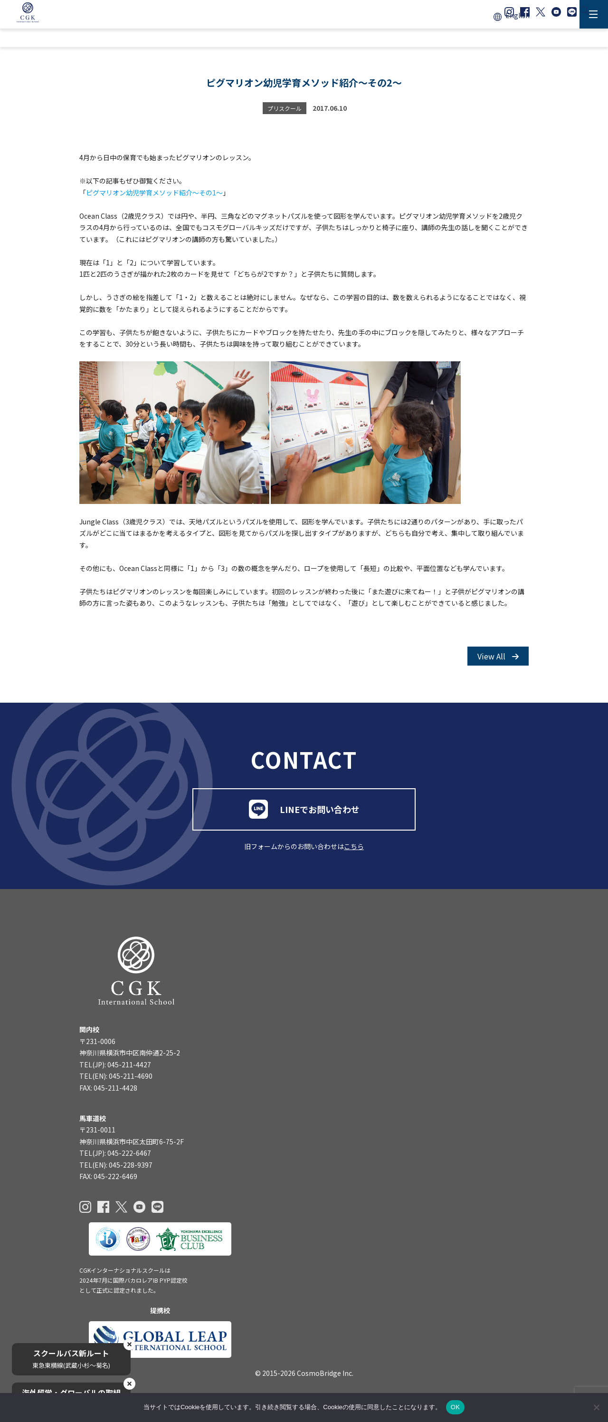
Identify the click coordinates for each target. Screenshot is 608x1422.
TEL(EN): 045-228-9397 (115, 1169)
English (517, 15)
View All (498, 658)
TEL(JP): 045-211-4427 (115, 1069)
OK (455, 1407)
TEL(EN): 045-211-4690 (115, 1080)
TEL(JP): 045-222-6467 (115, 1158)
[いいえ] (596, 1407)
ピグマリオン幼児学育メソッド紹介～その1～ (154, 194)
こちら (354, 850)
